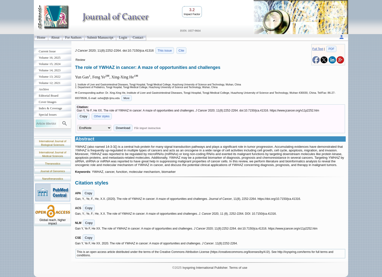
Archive (44, 89)
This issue (165, 50)
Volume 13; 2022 (49, 76)
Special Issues (48, 114)
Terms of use (238, 267)
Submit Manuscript (100, 37)
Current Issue (47, 51)
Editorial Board (48, 95)
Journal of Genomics (52, 171)
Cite (181, 50)
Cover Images (48, 102)
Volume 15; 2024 (49, 64)
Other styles (101, 116)
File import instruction (147, 128)
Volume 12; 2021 (49, 83)
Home (41, 37)
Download (123, 128)
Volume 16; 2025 (49, 57)
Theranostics (52, 163)
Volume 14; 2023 (49, 70)
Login (123, 37)
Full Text (317, 49)
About (55, 37)
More (127, 98)
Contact (138, 37)
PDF (331, 49)
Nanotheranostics (52, 178)
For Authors (73, 37)
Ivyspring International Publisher (204, 267)
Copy (83, 116)
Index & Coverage (50, 108)
